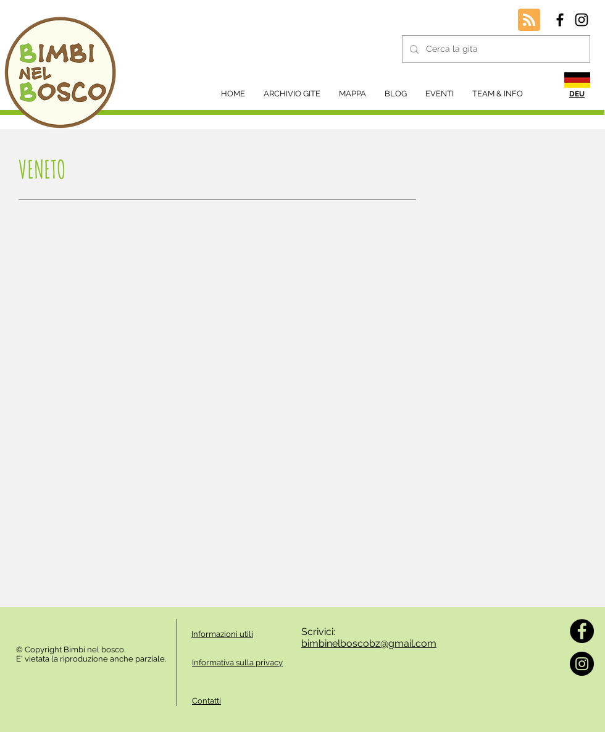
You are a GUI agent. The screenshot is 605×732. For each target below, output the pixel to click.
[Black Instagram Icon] (581, 19)
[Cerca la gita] (495, 49)
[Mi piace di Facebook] (49, 625)
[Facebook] (582, 631)
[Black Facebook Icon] (560, 19)
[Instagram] (582, 664)
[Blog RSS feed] (529, 20)
